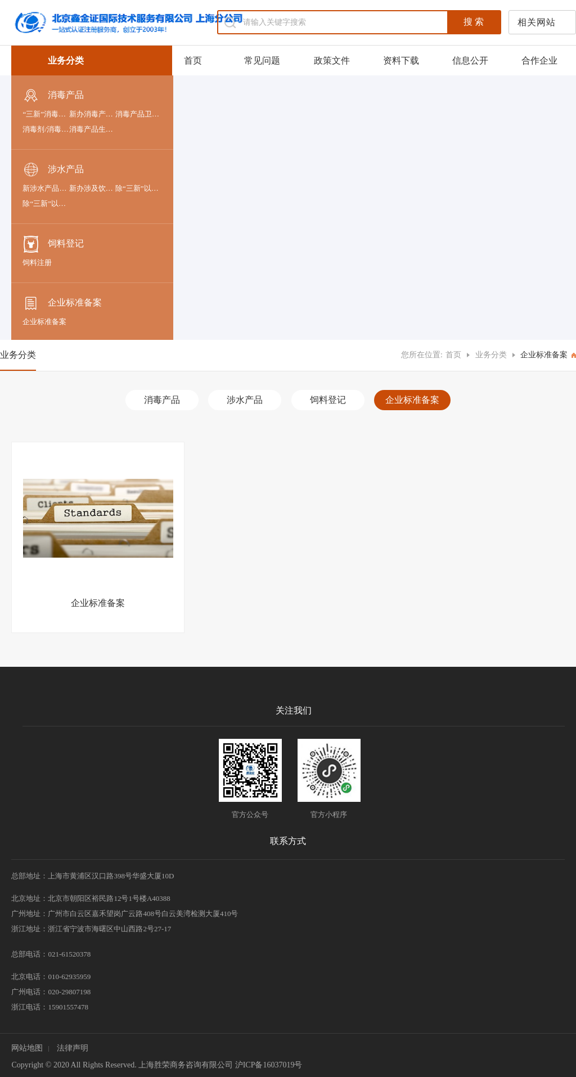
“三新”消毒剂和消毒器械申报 (45, 114)
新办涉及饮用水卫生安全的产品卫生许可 (92, 188)
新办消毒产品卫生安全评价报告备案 (92, 114)
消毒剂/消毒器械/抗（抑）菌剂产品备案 (45, 129)
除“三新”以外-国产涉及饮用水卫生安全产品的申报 (45, 203)
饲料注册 (37, 262)
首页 (193, 60)
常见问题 (262, 60)
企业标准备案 (62, 303)
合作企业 (539, 60)
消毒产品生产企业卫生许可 (92, 129)
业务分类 (491, 355)
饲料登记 (53, 244)
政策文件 (332, 60)
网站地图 (27, 1048)
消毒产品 (53, 95)
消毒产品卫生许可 (138, 114)
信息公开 (470, 60)
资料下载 (401, 60)
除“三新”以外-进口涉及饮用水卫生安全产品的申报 (138, 188)
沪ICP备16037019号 (269, 1065)
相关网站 (537, 22)
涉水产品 (53, 169)
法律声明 (72, 1048)
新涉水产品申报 (45, 188)
